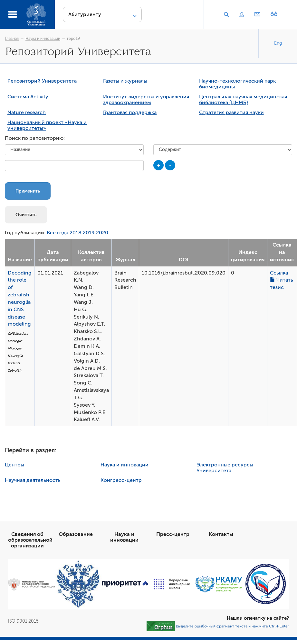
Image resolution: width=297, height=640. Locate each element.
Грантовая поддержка (130, 112)
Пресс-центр (172, 534)
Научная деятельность (33, 480)
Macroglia (15, 341)
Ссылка (279, 273)
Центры (14, 465)
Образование (76, 534)
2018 (75, 233)
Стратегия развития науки (231, 112)
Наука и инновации (42, 38)
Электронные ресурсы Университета (224, 467)
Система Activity (27, 97)
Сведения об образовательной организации (30, 540)
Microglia (14, 348)
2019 (89, 233)
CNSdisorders (18, 333)
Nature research (26, 112)
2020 (102, 233)
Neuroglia (15, 355)
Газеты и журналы (125, 81)
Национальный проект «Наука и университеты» (47, 125)
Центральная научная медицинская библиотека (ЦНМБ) (243, 99)
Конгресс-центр (121, 480)
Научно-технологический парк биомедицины (237, 84)
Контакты (221, 534)
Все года (57, 233)
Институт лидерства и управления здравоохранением (146, 99)
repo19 (73, 38)
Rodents (14, 363)
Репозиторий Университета (42, 81)
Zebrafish (14, 370)
